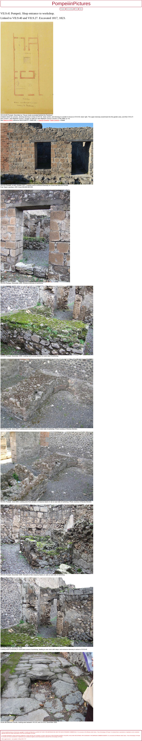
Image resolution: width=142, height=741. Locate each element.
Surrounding (70, 9)
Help (80, 9)
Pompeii (62, 9)
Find (76, 9)
